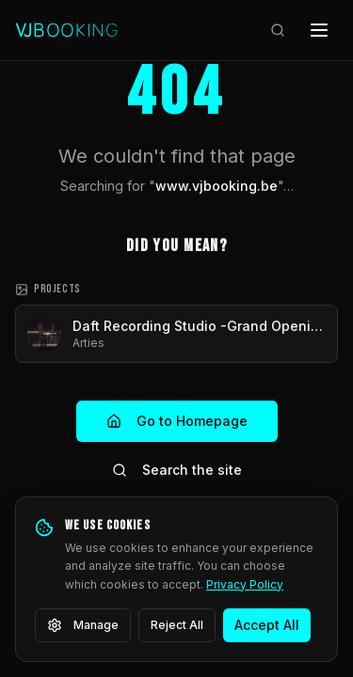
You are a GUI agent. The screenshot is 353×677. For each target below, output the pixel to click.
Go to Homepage (177, 421)
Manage (83, 625)
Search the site (177, 470)
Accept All (266, 625)
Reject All (177, 625)
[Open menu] (319, 30)
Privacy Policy (244, 584)
